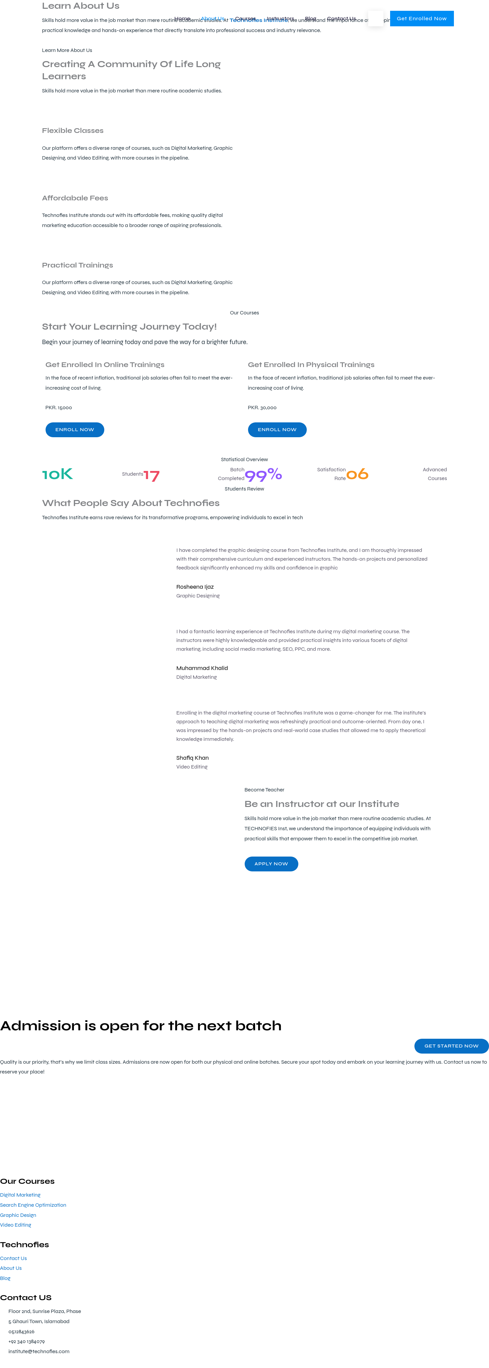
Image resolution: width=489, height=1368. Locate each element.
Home (182, 18)
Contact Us (341, 18)
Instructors (280, 18)
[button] (375, 18)
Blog (311, 18)
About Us (212, 18)
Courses (245, 18)
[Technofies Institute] (82, 18)
